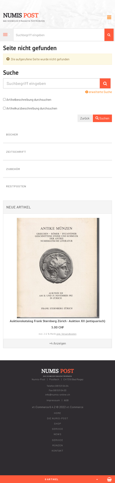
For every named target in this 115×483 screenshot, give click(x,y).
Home (57, 413)
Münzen (57, 445)
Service (57, 428)
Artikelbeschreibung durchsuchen (28, 99)
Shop (57, 423)
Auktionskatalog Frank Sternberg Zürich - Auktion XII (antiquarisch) (57, 321)
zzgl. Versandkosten (66, 333)
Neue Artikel (18, 207)
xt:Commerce (74, 407)
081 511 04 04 (61, 385)
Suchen (102, 118)
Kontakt (57, 450)
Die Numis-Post (57, 418)
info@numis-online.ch (57, 394)
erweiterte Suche (98, 92)
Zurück (85, 118)
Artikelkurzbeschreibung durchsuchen (31, 108)
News (57, 434)
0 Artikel (51, 479)
